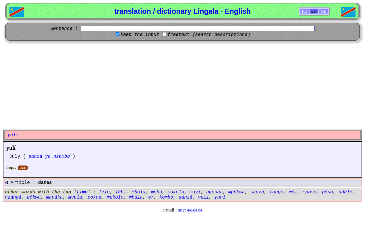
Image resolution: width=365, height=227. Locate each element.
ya (48, 156)
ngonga (214, 192)
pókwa (34, 197)
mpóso (309, 192)
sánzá (185, 197)
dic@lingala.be (190, 210)
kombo (166, 197)
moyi (195, 192)
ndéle (345, 192)
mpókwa (236, 192)
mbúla (139, 192)
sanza (35, 156)
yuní (220, 197)
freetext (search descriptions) (208, 34)
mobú (156, 192)
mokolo (176, 192)
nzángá (13, 197)
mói (293, 192)
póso (327, 192)
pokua (94, 197)
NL (324, 11)
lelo (104, 192)
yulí (11, 148)
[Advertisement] (182, 85)
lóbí (120, 192)
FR (304, 11)
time (23, 168)
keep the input (139, 34)
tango (276, 192)
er (151, 197)
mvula (75, 197)
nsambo (61, 156)
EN (314, 11)
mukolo (115, 197)
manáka (54, 197)
